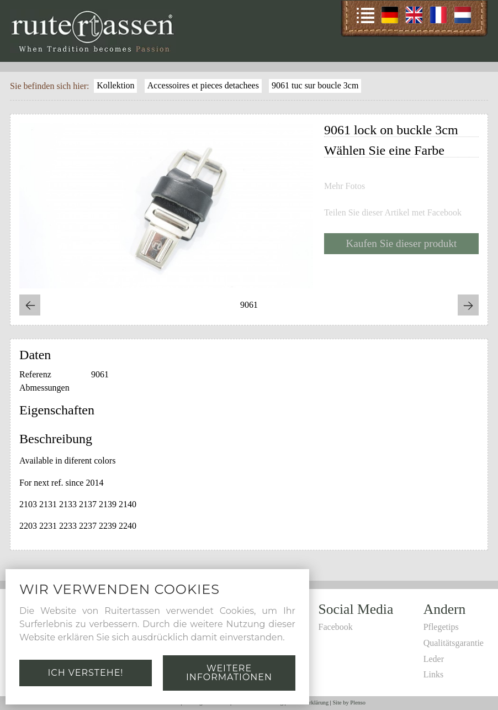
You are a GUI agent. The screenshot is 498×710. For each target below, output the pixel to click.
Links (433, 674)
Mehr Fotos (344, 186)
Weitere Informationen (229, 672)
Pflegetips (441, 627)
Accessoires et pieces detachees (203, 85)
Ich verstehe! (85, 672)
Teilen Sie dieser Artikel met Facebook (393, 212)
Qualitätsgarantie (453, 643)
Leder (433, 659)
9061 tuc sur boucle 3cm (315, 85)
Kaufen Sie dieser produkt (401, 243)
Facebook (336, 627)
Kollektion (115, 85)
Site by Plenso (349, 703)
